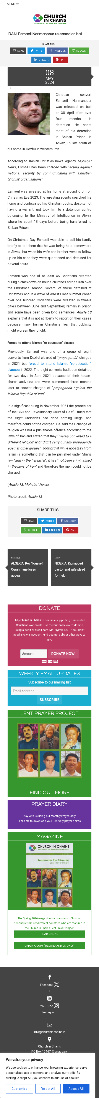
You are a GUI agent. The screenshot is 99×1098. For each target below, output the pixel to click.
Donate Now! (63, 654)
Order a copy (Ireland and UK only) (49, 945)
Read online (49, 933)
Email (18, 50)
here (26, 821)
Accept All (76, 1088)
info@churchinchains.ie (49, 1027)
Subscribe (49, 700)
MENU (13, 4)
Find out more (50, 792)
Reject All (48, 1088)
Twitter (36, 50)
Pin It (60, 60)
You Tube (49, 1001)
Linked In (41, 60)
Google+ (79, 50)
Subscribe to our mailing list (49, 682)
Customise (20, 1088)
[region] (47, 1075)
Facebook (57, 50)
